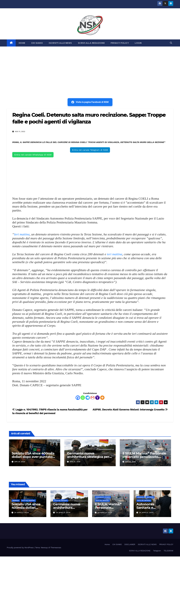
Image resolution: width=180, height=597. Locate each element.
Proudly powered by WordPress (20, 548)
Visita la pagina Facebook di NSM (89, 102)
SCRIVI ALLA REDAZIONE (91, 43)
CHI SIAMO (37, 43)
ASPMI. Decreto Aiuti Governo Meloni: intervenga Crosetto (130, 409)
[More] (102, 397)
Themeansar (56, 548)
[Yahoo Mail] (97, 397)
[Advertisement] (90, 67)
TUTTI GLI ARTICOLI (28, 500)
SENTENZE (150, 497)
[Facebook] (78, 397)
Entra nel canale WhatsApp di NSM (33, 154)
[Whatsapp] (83, 397)
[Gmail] (92, 397)
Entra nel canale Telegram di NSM (90, 150)
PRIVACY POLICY (120, 43)
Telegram (157, 551)
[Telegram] (87, 397)
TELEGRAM (168, 551)
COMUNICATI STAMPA (103, 497)
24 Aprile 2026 (21, 513)
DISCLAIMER (129, 544)
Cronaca (15, 500)
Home (107, 544)
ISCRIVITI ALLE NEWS (60, 43)
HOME (22, 43)
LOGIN (138, 43)
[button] (171, 43)
